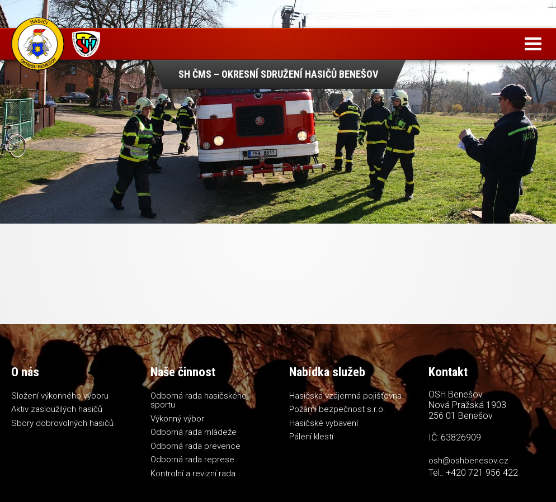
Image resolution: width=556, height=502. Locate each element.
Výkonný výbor (177, 419)
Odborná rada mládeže (193, 432)
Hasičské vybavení (323, 423)
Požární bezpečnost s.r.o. (337, 409)
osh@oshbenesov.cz (468, 461)
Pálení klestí (311, 437)
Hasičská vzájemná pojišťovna (345, 396)
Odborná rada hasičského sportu (198, 400)
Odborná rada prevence (195, 446)
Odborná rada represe (192, 459)
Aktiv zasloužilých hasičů (56, 409)
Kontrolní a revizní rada (192, 473)
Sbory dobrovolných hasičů (62, 423)
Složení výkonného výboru (60, 396)
